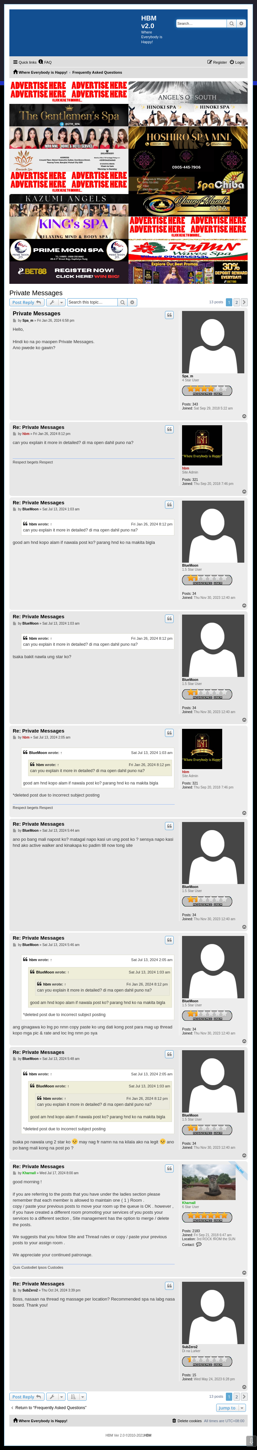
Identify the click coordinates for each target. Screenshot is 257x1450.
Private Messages (36, 293)
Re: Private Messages (38, 427)
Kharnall (188, 1203)
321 (195, 480)
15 (194, 1375)
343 (195, 404)
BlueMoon (190, 565)
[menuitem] (45, 62)
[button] (244, 302)
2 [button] (237, 302)
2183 (196, 1231)
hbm (185, 468)
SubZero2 (189, 1347)
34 (194, 593)
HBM (147, 1435)
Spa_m (187, 376)
